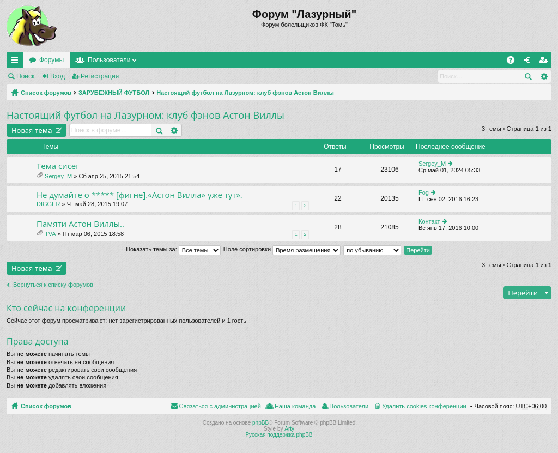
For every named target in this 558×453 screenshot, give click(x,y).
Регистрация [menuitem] (545, 62)
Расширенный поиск (543, 76)
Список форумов (46, 92)
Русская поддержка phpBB (278, 435)
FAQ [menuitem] (514, 62)
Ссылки (17, 62)
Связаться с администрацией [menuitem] (220, 406)
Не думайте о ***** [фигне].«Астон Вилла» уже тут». (139, 195)
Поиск (25, 76)
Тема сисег (58, 166)
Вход (57, 76)
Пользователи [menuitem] (348, 406)
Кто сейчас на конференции (66, 308)
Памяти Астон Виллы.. (80, 224)
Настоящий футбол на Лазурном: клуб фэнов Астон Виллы (245, 92)
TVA (50, 234)
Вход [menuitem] (529, 62)
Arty (289, 429)
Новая (31, 130)
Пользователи (109, 60)
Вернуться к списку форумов (53, 284)
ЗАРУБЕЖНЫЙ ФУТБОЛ (113, 92)
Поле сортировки (282, 249)
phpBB (260, 423)
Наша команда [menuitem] (295, 406)
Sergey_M (58, 176)
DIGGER (48, 204)
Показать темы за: (173, 249)
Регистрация (100, 76)
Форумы (51, 60)
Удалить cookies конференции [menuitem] (424, 406)
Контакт (429, 221)
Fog (423, 192)
